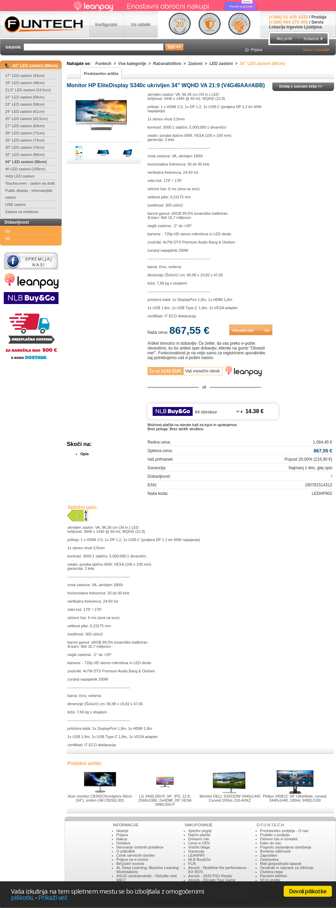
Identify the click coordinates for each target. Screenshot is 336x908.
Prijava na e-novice (132, 859)
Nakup (121, 839)
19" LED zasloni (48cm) (24, 83)
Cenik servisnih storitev (135, 855)
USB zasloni (15, 204)
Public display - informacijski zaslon (28, 193)
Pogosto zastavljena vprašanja (285, 847)
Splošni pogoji (200, 831)
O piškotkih (125, 851)
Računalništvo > (170, 63)
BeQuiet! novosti (130, 863)
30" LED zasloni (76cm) (24, 147)
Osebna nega (271, 872)
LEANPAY (196, 855)
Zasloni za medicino (21, 212)
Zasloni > (198, 63)
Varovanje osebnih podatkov (140, 847)
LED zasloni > (224, 63)
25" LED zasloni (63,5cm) (26, 119)
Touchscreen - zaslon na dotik (30, 183)
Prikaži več (52, 897)
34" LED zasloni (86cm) (26, 162)
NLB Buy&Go (199, 859)
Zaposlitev (268, 855)
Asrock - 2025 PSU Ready (210, 876)
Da (7, 231)
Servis (317, 22)
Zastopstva (269, 859)
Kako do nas (270, 843)
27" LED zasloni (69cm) (24, 126)
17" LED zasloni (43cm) (24, 76)
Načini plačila (199, 835)
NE (7, 238)
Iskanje (122, 831)
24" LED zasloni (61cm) (24, 111)
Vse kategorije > (135, 63)
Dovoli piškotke (307, 891)
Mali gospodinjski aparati (280, 863)
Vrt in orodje (270, 880)
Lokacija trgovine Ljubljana (295, 27)
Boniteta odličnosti (275, 851)
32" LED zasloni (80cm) (24, 155)
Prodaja (318, 17)
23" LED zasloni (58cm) (24, 104)
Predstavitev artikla (101, 73)
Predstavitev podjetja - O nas (284, 831)
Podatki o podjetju (275, 835)
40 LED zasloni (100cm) (25, 169)
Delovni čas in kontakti (278, 839)
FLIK (192, 863)
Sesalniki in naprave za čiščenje (286, 868)
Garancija (196, 851)
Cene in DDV (199, 843)
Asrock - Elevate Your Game (211, 880)
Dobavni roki (198, 839)
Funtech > (106, 63)
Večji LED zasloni (19, 176)
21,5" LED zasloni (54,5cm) (28, 90)
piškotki (22, 897)
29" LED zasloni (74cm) (24, 140)
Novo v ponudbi (316, 50)
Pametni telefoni (273, 876)
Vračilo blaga (199, 847)
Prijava (122, 835)
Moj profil (284, 39)
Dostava (123, 843)
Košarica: (312, 39)
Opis (84, 454)
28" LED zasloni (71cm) (24, 133)
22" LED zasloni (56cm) (24, 97)
